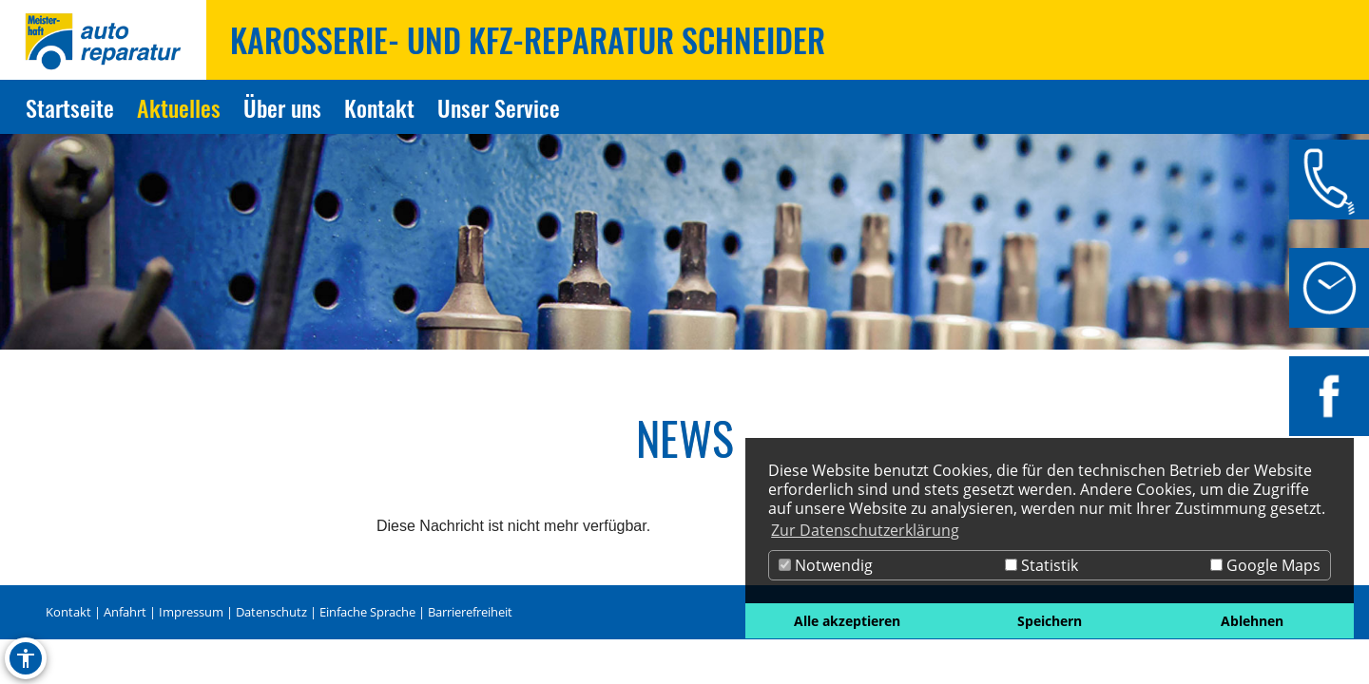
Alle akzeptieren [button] (847, 621)
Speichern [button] (1049, 621)
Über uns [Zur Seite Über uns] (282, 107)
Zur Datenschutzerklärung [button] (865, 530)
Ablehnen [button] (1252, 621)
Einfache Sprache (367, 611)
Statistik (1041, 565)
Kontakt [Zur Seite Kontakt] (379, 107)
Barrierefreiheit (470, 611)
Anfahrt (125, 611)
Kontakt (68, 611)
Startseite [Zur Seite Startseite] (70, 107)
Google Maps (1265, 565)
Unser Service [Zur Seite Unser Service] (498, 107)
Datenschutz (271, 611)
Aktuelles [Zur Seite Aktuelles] (179, 107)
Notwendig (826, 565)
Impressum (191, 611)
